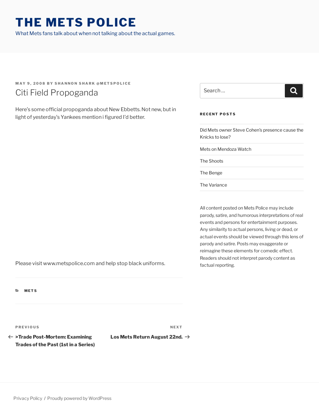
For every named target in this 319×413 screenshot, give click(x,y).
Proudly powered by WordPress (79, 398)
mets (31, 290)
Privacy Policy (27, 398)
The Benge (211, 172)
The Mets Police (76, 22)
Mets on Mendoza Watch (225, 149)
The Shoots (211, 161)
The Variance (213, 184)
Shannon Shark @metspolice (93, 83)
